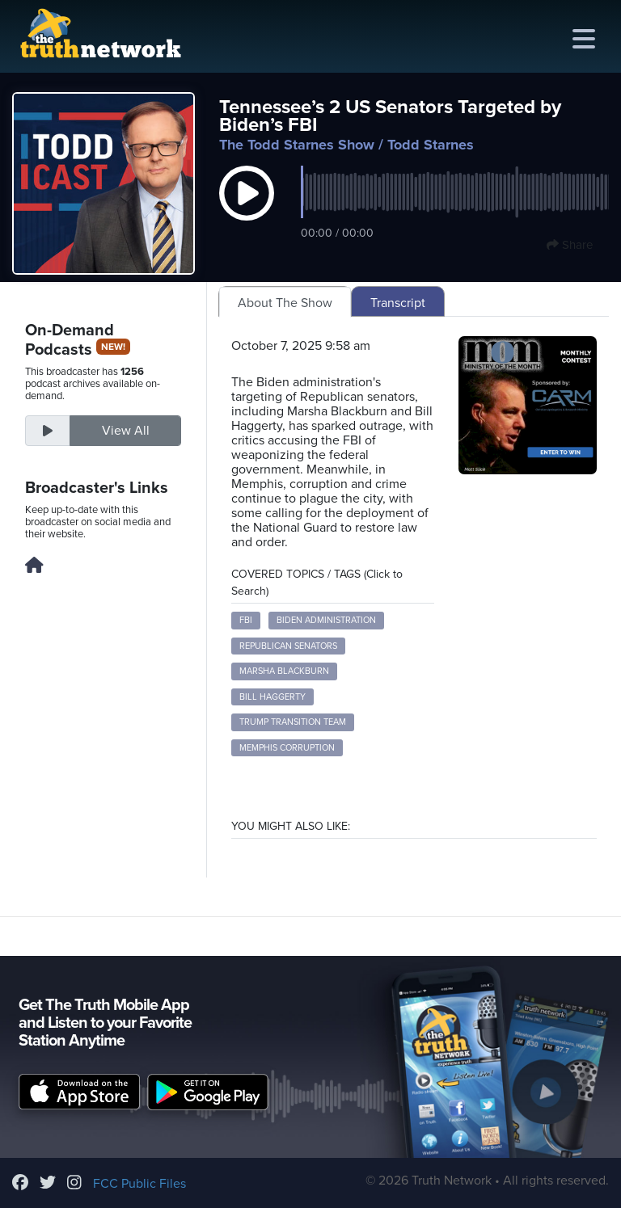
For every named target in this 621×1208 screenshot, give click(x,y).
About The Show (285, 303)
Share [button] (570, 245)
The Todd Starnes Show (296, 145)
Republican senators (288, 646)
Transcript (397, 303)
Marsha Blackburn (284, 671)
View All (126, 431)
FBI (245, 620)
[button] (246, 210)
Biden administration (326, 620)
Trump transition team (292, 722)
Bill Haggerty (272, 697)
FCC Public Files (139, 1184)
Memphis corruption (287, 748)
